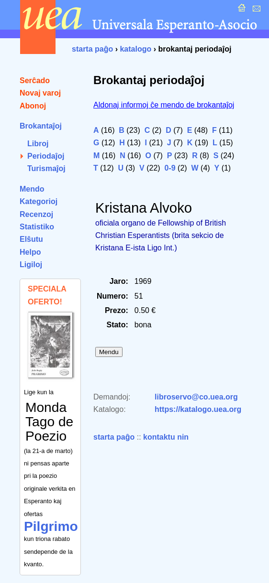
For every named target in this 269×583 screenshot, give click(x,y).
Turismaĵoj (46, 168)
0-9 (170, 168)
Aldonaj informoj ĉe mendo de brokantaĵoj (163, 105)
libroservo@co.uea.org (196, 397)
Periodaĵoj (45, 156)
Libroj (37, 144)
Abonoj (33, 106)
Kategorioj (38, 201)
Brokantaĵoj (41, 126)
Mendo (32, 189)
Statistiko (37, 227)
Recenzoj (36, 214)
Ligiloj (31, 264)
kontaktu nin (166, 437)
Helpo (30, 252)
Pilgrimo (51, 526)
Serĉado (35, 80)
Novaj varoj (40, 93)
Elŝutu (31, 239)
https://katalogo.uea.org (198, 409)
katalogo (135, 49)
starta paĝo (92, 49)
